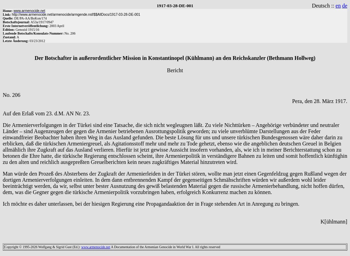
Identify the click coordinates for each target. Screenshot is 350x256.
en (338, 6)
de (344, 6)
